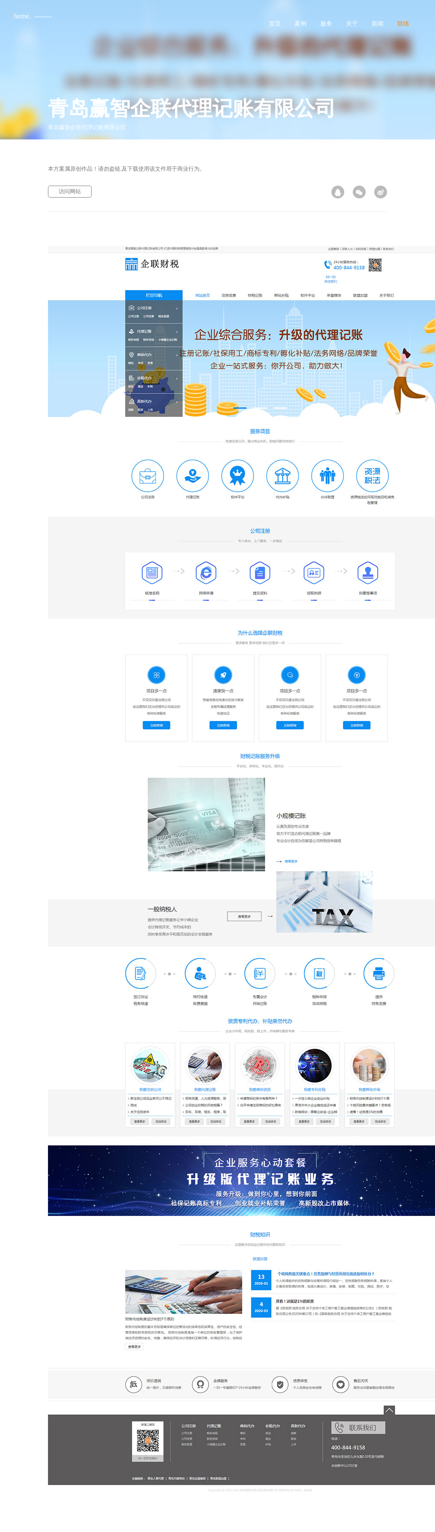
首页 (275, 23)
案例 (301, 23)
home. (22, 16)
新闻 (378, 23)
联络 (403, 23)
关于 (352, 23)
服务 (326, 23)
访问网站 (70, 191)
